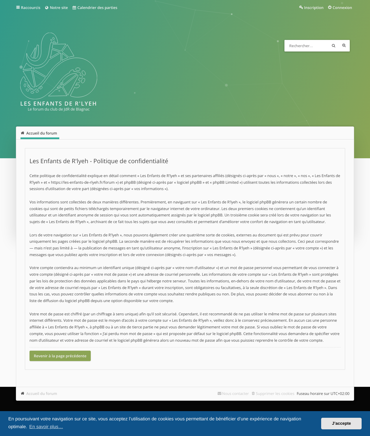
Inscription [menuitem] (313, 7)
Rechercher (333, 46)
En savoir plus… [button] (46, 426)
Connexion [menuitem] (342, 7)
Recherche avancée (344, 46)
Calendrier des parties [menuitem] (94, 7)
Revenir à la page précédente (60, 355)
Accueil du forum (41, 393)
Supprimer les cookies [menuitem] (275, 393)
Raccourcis (30, 7)
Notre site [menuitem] (56, 7)
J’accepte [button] (341, 423)
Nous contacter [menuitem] (235, 393)
